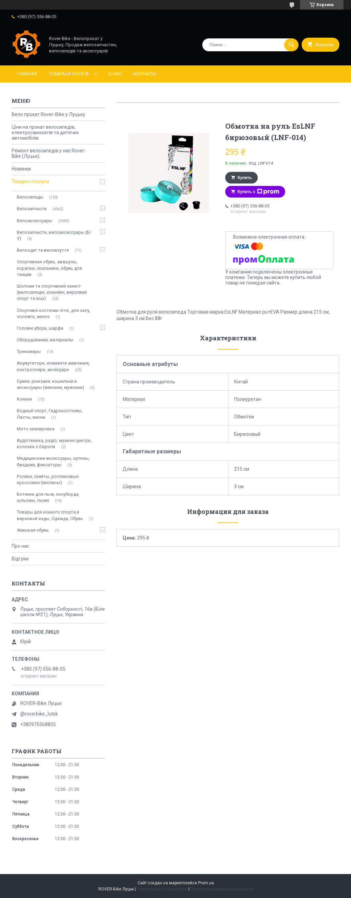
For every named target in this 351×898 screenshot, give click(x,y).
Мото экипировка (36, 428)
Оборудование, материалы (45, 339)
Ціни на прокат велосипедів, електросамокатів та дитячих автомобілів (45, 132)
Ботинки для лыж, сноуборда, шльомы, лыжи (48, 497)
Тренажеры (29, 351)
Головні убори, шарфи (40, 328)
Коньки (24, 399)
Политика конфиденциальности (222, 889)
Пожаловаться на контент (162, 889)
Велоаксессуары (34, 220)
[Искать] (291, 44)
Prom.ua (206, 883)
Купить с (258, 192)
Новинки (21, 169)
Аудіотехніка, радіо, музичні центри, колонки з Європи (54, 443)
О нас (115, 73)
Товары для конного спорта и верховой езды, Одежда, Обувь (50, 515)
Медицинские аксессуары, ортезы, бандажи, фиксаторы (53, 461)
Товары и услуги (68, 73)
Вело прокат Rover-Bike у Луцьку (48, 114)
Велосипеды (30, 197)
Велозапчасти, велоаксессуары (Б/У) (54, 235)
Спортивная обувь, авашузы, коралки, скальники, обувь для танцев (49, 268)
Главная (27, 73)
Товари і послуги (30, 181)
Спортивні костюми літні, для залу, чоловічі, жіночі (53, 313)
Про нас (20, 546)
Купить (245, 177)
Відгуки (20, 558)
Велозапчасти (32, 208)
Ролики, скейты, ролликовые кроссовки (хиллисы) (47, 479)
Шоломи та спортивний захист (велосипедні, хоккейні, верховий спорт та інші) (52, 292)
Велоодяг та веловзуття (43, 250)
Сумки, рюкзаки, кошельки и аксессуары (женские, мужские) (50, 384)
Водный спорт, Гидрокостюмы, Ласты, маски (50, 413)
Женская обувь (33, 530)
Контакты (144, 73)
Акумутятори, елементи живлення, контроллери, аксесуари (53, 366)
